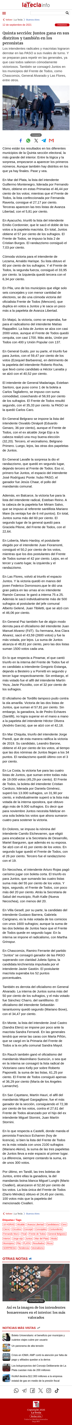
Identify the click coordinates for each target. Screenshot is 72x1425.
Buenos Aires (33, 19)
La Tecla (18, 19)
